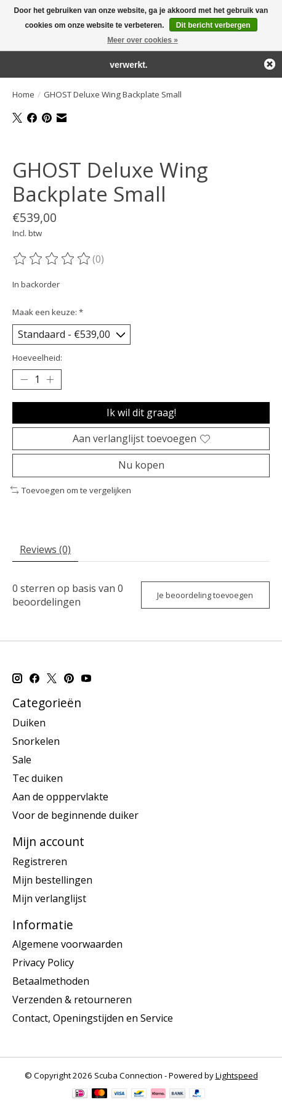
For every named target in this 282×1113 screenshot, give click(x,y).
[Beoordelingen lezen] (52, 259)
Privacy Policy (43, 962)
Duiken (29, 722)
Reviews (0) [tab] (45, 549)
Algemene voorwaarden (67, 944)
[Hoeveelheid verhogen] (50, 380)
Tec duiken (37, 778)
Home (23, 94)
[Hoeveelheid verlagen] (24, 380)
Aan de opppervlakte (60, 796)
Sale (21, 759)
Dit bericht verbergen (213, 25)
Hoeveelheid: (37, 357)
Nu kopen (141, 465)
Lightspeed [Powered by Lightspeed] (237, 1075)
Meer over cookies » (142, 40)
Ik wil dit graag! (141, 412)
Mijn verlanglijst (49, 898)
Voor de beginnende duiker (75, 815)
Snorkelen (36, 741)
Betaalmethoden (50, 981)
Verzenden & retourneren (72, 999)
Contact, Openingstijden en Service (92, 1018)
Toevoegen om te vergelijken (70, 490)
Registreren (39, 861)
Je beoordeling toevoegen (205, 595)
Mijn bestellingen (52, 880)
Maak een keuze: (47, 312)
